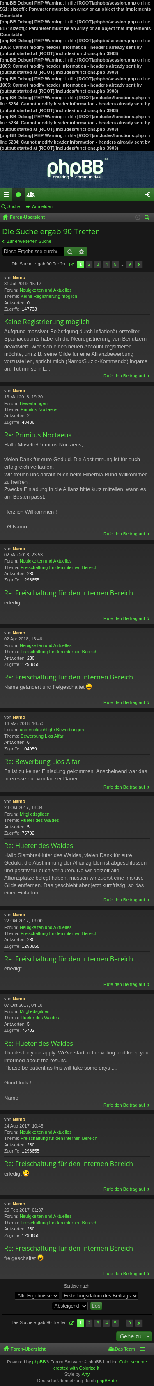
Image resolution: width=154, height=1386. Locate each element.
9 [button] (130, 264)
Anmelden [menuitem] (149, 196)
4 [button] (106, 264)
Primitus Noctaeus (39, 409)
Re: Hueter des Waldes (38, 845)
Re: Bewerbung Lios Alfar (42, 761)
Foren (20, 196)
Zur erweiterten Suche (29, 241)
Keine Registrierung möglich (49, 296)
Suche (13, 206)
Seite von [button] (71, 264)
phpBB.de (107, 1380)
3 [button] (98, 264)
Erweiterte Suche (81, 251)
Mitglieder (32, 196)
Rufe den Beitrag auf (124, 375)
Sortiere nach (77, 1285)
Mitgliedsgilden (35, 814)
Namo (19, 277)
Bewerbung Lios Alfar (42, 736)
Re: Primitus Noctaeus (37, 434)
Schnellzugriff (7, 196)
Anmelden (42, 206)
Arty (86, 1374)
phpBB (39, 1361)
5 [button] (115, 264)
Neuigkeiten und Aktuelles (46, 290)
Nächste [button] (139, 264)
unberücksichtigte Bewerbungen (52, 729)
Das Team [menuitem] (125, 1349)
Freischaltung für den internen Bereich (59, 567)
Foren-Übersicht (28, 1349)
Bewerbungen (34, 403)
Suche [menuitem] (148, 218)
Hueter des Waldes (40, 820)
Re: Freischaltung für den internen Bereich (68, 592)
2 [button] (89, 264)
